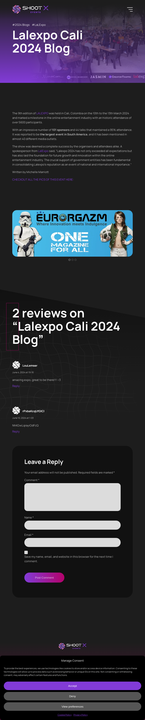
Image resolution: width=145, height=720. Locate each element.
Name (29, 517)
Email (28, 535)
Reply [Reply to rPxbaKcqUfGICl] (16, 431)
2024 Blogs (22, 25)
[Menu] (130, 9)
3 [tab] (75, 260)
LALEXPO (42, 113)
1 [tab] (69, 260)
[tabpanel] (72, 233)
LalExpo (43, 151)
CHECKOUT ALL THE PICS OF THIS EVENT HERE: (43, 180)
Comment (31, 480)
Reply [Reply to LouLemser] (16, 386)
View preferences (72, 706)
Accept (72, 685)
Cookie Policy (65, 714)
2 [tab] (72, 260)
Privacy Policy (80, 714)
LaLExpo (40, 25)
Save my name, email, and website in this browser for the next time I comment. (68, 559)
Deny (72, 696)
